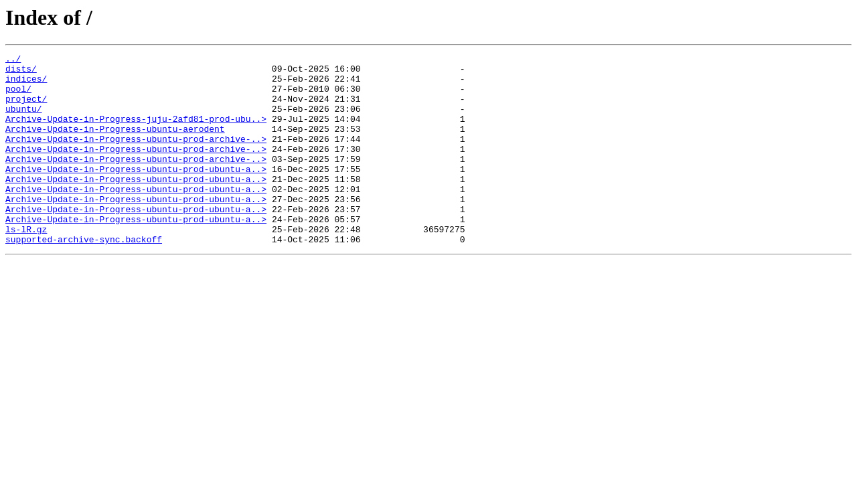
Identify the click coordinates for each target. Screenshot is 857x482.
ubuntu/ (23, 120)
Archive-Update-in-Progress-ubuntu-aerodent (115, 145)
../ (13, 60)
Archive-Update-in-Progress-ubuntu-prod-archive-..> (135, 157)
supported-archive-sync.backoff (83, 277)
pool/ (18, 96)
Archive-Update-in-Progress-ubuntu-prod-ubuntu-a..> (135, 193)
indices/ (26, 84)
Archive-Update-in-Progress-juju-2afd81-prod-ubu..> (135, 133)
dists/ (21, 72)
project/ (26, 108)
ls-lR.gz (26, 265)
